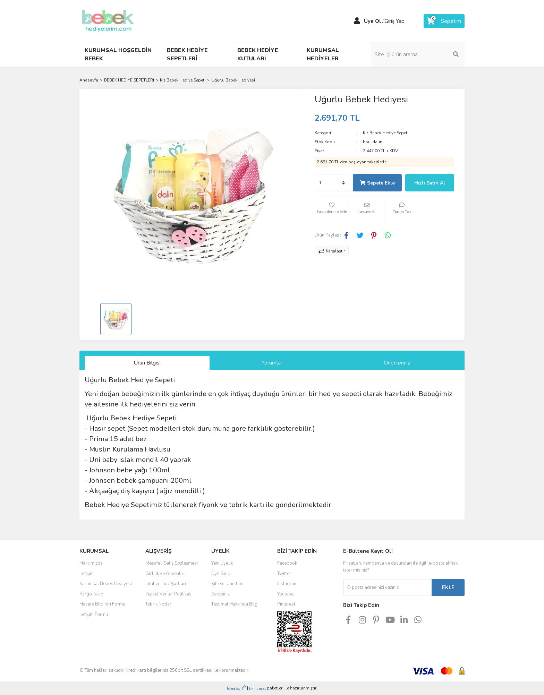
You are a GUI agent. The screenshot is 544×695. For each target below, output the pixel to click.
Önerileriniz (397, 363)
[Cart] (444, 21)
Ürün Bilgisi (147, 363)
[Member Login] (357, 21)
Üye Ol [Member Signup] (372, 21)
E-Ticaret (257, 688)
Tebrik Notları (158, 604)
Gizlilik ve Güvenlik (164, 573)
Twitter (284, 573)
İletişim (86, 573)
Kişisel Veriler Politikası (169, 594)
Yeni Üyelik (222, 563)
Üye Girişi (221, 573)
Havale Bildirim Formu (102, 604)
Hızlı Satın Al (429, 183)
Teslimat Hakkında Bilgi (234, 604)
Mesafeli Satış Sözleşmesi (171, 563)
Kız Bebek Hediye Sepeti (385, 133)
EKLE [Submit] (448, 587)
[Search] (418, 54)
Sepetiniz (220, 594)
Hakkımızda (91, 563)
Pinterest (286, 604)
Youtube (285, 594)
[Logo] (107, 21)
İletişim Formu (93, 614)
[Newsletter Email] (387, 587)
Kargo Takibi (91, 594)
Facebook (287, 563)
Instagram (287, 584)
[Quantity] (332, 182)
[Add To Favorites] (332, 210)
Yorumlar (272, 363)
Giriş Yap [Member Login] (394, 21)
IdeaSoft (236, 688)
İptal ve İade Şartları (165, 584)
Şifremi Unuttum (227, 584)
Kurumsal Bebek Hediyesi (105, 584)
